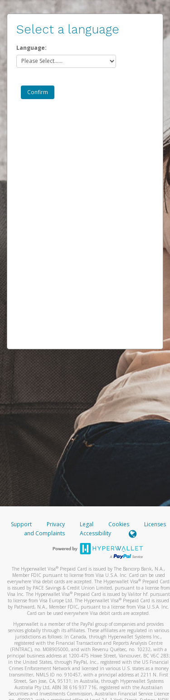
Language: (31, 48)
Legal (86, 524)
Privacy (56, 524)
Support (21, 524)
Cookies (118, 524)
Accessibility (95, 533)
